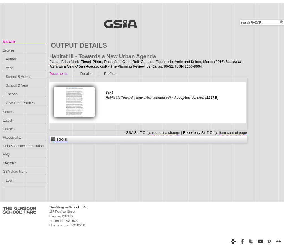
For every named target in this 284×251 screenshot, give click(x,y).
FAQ (6, 155)
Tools (59, 139)
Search (8, 112)
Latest (7, 121)
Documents (58, 73)
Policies (8, 129)
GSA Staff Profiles (20, 103)
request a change (166, 132)
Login (10, 180)
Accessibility (12, 138)
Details (85, 73)
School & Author (19, 77)
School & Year (17, 85)
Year (9, 68)
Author (11, 59)
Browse (8, 50)
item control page (233, 132)
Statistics (9, 163)
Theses (12, 94)
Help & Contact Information (23, 146)
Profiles (110, 73)
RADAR (9, 42)
